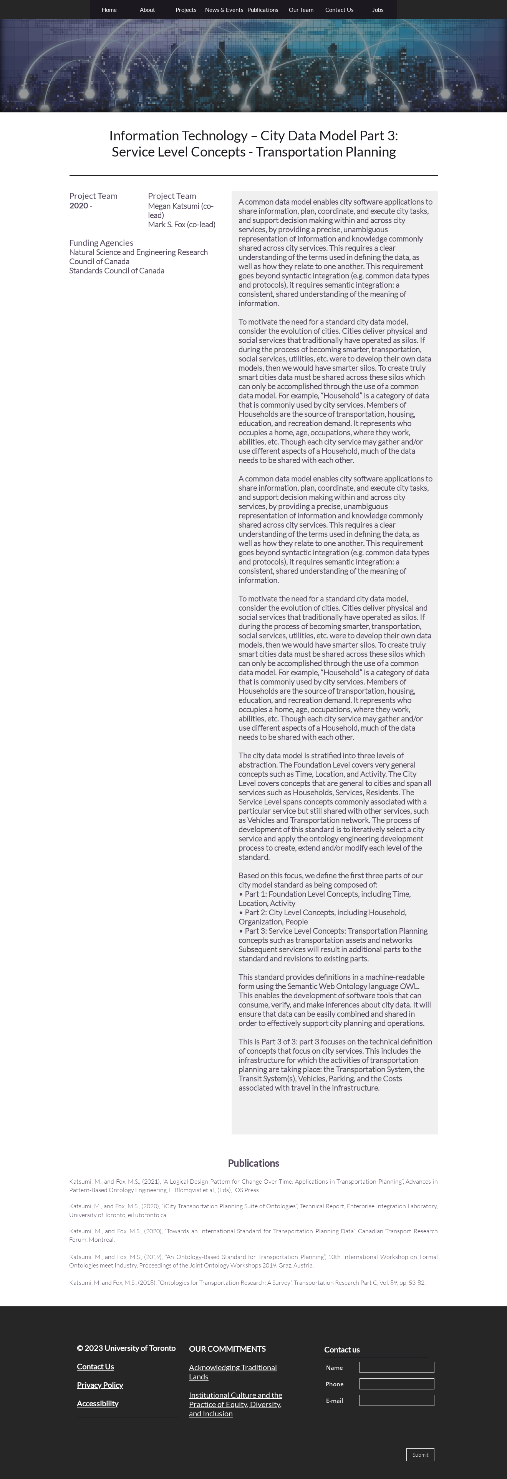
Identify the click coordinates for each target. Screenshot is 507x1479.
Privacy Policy (100, 1384)
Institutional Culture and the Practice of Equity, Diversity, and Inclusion (235, 1404)
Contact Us (95, 1366)
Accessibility (97, 1403)
